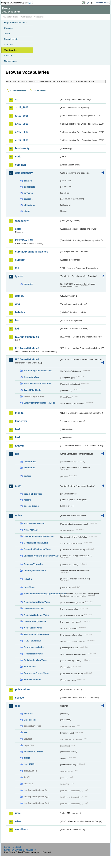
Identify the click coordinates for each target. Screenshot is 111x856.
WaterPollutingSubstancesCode (39, 403)
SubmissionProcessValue (36, 673)
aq (16, 99)
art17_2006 (21, 123)
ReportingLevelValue (34, 647)
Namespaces (10, 61)
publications (22, 689)
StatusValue (30, 666)
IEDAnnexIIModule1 (27, 336)
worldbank (21, 829)
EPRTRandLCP (24, 240)
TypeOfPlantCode (32, 390)
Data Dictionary (26, 17)
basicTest (28, 714)
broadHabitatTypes (33, 494)
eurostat (20, 259)
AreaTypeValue (31, 530)
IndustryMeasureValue (35, 570)
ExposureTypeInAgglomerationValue (41, 556)
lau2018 (20, 445)
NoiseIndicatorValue (33, 608)
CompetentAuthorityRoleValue (39, 536)
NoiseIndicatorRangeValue (37, 602)
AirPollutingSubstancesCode (38, 370)
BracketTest (29, 720)
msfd (18, 486)
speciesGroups (31, 506)
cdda (18, 156)
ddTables (28, 193)
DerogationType (31, 377)
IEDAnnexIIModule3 (27, 348)
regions (27, 500)
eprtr (18, 229)
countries (28, 284)
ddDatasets (29, 187)
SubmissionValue (32, 679)
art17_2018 (21, 140)
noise (18, 515)
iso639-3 (28, 579)
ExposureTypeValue (33, 564)
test (17, 705)
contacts (28, 181)
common (20, 164)
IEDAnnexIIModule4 (27, 359)
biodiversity (22, 148)
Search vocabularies (18, 91)
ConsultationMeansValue (36, 543)
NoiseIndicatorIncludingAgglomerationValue (42, 593)
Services (8, 55)
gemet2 (19, 296)
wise (18, 821)
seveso (19, 697)
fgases (19, 276)
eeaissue (28, 199)
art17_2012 (21, 132)
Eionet (15, 17)
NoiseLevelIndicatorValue (36, 615)
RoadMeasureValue (33, 654)
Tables (7, 33)
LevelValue (29, 587)
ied (17, 328)
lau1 (17, 429)
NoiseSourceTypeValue (35, 621)
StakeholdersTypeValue (35, 660)
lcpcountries (30, 461)
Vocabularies (10, 50)
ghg (17, 304)
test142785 (29, 764)
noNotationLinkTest (33, 752)
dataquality (22, 220)
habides (20, 312)
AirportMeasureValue (34, 523)
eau (25, 732)
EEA (17, 2)
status (27, 211)
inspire (19, 413)
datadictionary (24, 173)
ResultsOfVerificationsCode (37, 383)
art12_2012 (21, 107)
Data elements (11, 39)
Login (87, 3)
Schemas (8, 44)
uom (18, 813)
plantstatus (29, 467)
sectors (27, 476)
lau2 (17, 437)
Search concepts (40, 91)
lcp (17, 453)
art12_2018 (21, 115)
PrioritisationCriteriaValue (36, 634)
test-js (27, 758)
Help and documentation (15, 22)
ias (17, 320)
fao (17, 268)
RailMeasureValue (32, 641)
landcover (21, 421)
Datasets (8, 28)
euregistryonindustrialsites (31, 251)
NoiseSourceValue (33, 628)
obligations (29, 205)
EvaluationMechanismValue (37, 549)
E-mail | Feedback (12, 847)
